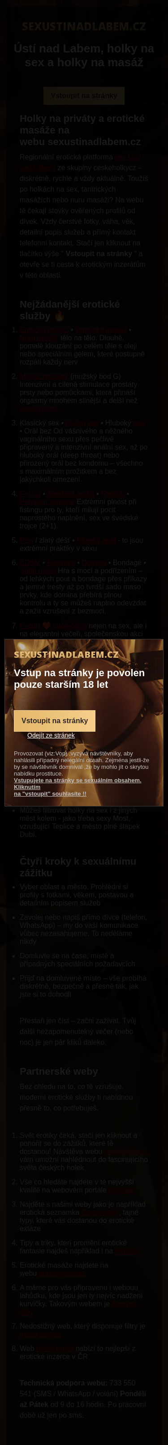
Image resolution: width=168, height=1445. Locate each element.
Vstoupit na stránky (55, 721)
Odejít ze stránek (51, 735)
